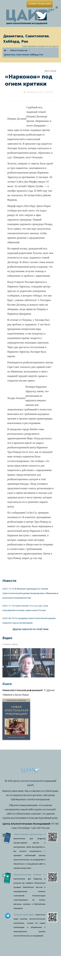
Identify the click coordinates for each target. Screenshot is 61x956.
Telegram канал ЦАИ (23, 915)
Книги (7, 684)
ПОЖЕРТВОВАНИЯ (39, 3)
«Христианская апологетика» (28, 834)
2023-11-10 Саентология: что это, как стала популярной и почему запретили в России (25, 608)
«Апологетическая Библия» (28, 875)
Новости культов (18, 50)
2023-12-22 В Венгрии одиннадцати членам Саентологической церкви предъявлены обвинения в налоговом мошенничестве (30, 593)
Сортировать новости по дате (40, 46)
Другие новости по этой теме (30, 629)
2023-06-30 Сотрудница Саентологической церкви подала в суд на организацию (29, 620)
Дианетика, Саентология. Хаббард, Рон (23, 55)
